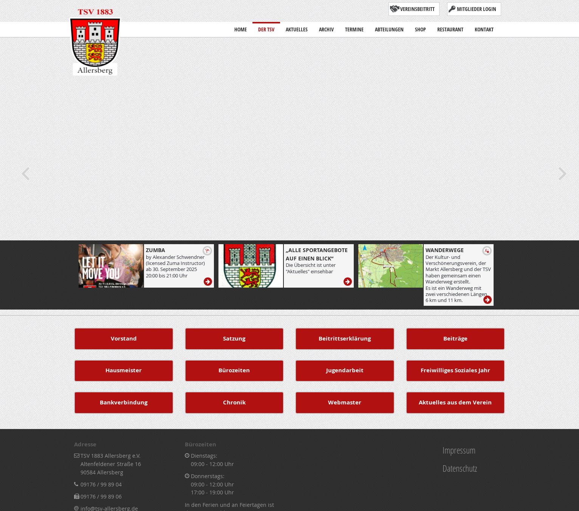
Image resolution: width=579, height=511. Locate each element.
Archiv (326, 27)
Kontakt (484, 27)
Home (240, 27)
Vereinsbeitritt (417, 8)
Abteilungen (389, 29)
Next (562, 173)
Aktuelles (297, 29)
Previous (24, 173)
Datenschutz (460, 468)
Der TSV (266, 27)
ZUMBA (155, 250)
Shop (420, 27)
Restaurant (450, 27)
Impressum (459, 450)
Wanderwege (445, 250)
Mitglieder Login (476, 8)
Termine (354, 27)
